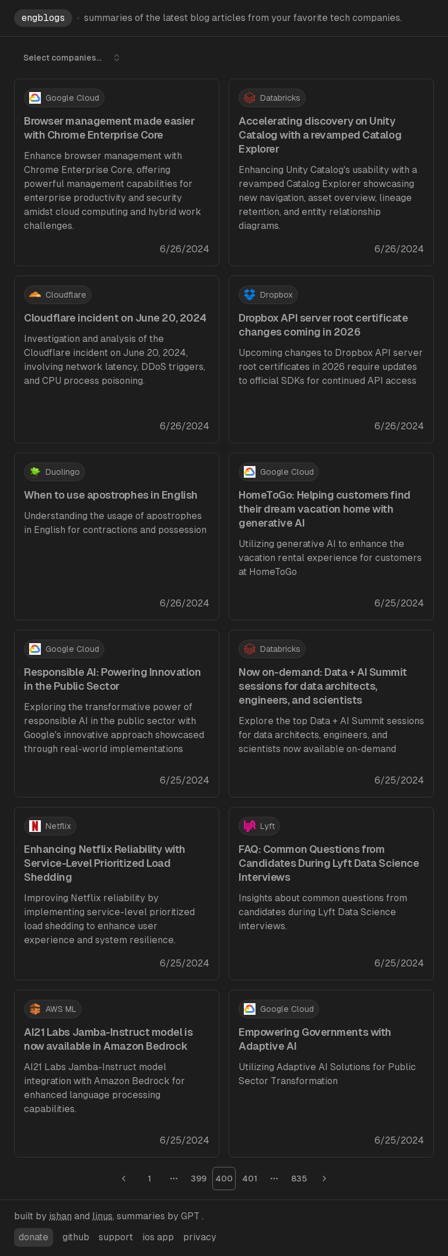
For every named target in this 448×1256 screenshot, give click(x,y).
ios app (158, 1237)
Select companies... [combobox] (72, 57)
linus (102, 1216)
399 (198, 1178)
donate (33, 1237)
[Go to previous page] (123, 1178)
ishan (60, 1216)
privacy (199, 1237)
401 (249, 1178)
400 (224, 1178)
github (75, 1237)
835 (299, 1178)
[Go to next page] (324, 1178)
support (116, 1237)
